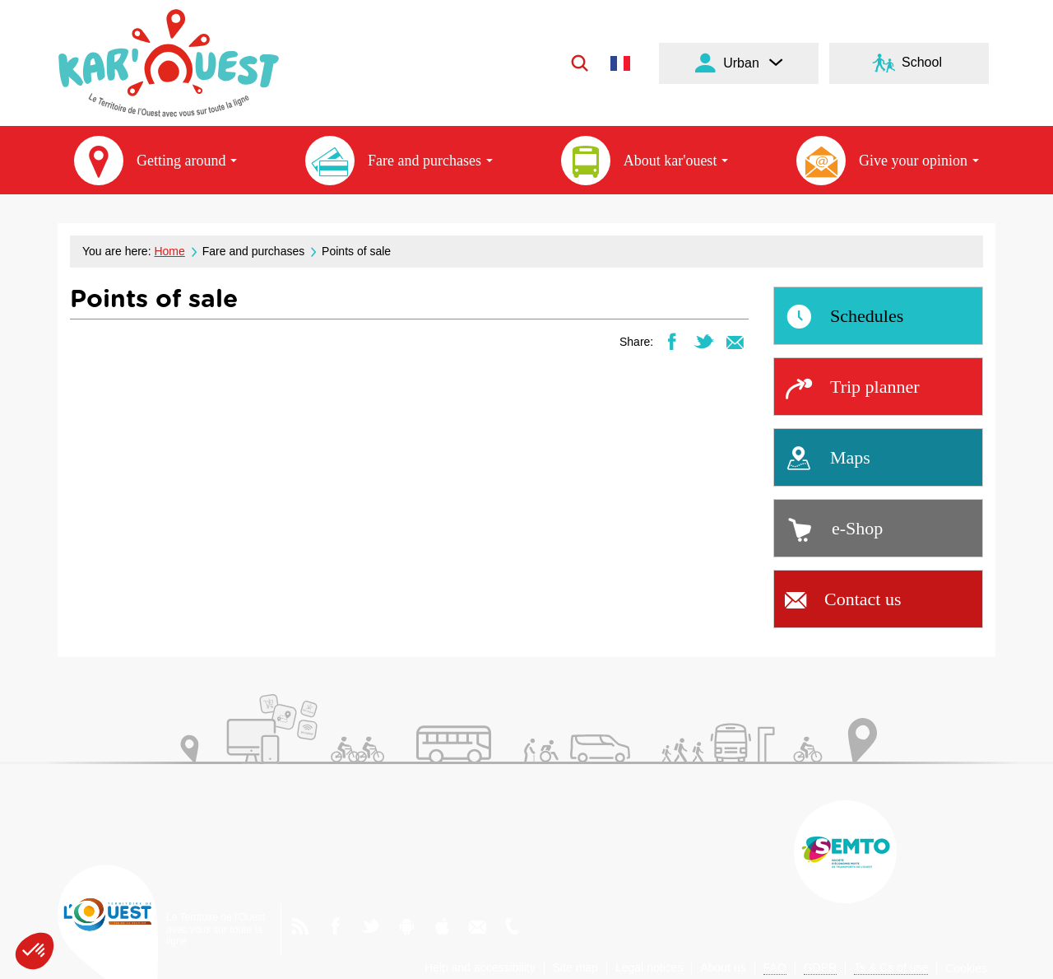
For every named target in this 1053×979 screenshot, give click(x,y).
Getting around (155, 160)
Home (169, 251)
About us (722, 967)
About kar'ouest (645, 160)
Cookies (966, 968)
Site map (575, 967)
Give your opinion (887, 160)
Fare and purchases (399, 160)
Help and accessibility (480, 967)
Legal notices (649, 967)
